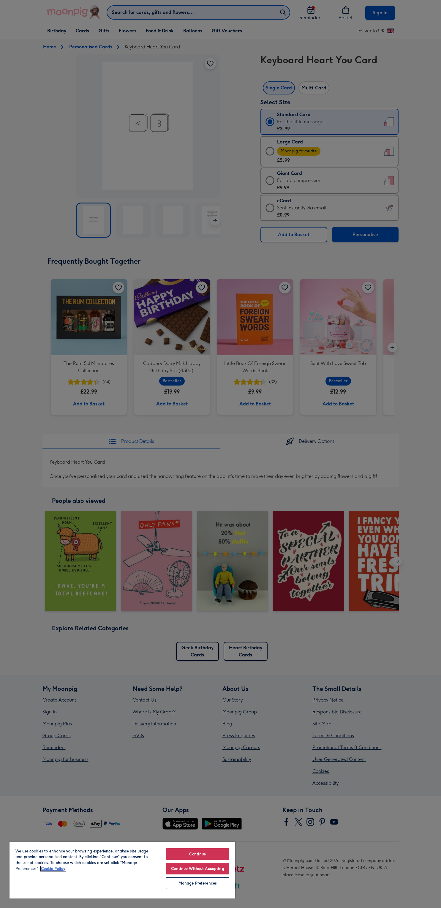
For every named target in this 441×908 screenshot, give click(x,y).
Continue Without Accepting (197, 868)
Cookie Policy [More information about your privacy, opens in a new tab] (53, 868)
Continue (197, 854)
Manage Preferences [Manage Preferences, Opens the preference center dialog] (197, 883)
